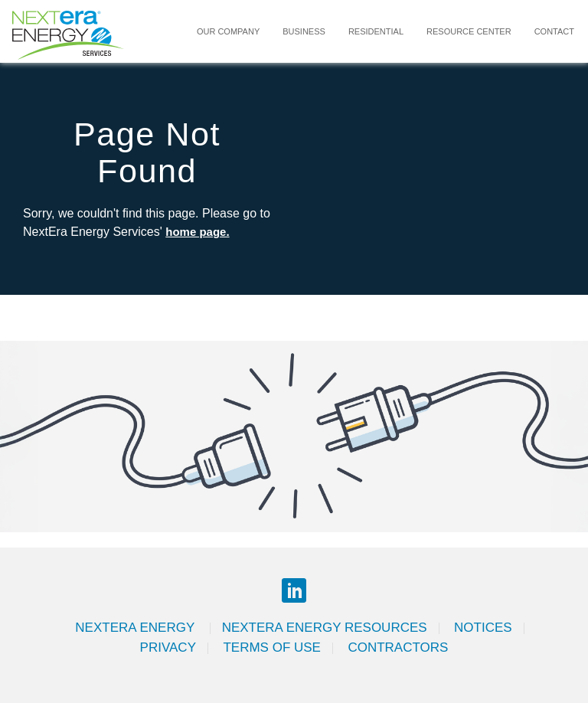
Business (304, 31)
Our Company (228, 31)
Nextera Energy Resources (324, 627)
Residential (375, 31)
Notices (483, 627)
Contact (554, 31)
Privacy (168, 647)
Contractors (398, 647)
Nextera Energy (136, 627)
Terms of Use (272, 647)
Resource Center (468, 31)
